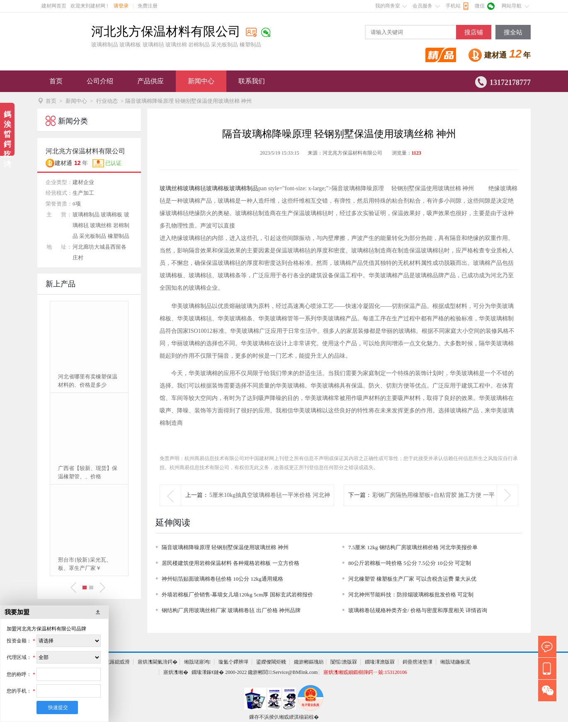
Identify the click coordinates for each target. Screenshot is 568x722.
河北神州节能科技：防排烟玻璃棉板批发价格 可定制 (410, 594)
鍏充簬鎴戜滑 (115, 662)
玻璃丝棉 (171, 188)
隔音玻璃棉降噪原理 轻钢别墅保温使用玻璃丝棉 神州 (225, 547)
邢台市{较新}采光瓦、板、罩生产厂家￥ (85, 564)
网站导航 (512, 6)
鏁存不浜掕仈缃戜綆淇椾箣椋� (284, 717)
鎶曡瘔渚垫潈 (417, 662)
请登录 (121, 6)
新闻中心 (201, 81)
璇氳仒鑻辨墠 (233, 662)
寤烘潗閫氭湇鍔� (157, 662)
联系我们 (251, 81)
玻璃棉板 (217, 188)
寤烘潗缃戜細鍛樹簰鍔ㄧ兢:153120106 (365, 672)
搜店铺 (473, 32)
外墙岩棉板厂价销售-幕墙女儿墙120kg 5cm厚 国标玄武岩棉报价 (237, 594)
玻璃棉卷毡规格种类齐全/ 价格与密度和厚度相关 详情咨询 (417, 610)
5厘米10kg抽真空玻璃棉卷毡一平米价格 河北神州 (269, 505)
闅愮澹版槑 (343, 662)
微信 (480, 6)
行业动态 (107, 101)
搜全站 (513, 32)
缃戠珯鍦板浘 (455, 662)
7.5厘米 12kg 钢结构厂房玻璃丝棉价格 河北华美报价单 (413, 547)
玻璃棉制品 (243, 188)
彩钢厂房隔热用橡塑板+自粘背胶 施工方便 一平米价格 (433, 505)
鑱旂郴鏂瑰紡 (309, 662)
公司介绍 (100, 81)
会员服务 (422, 6)
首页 (56, 81)
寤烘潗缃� (175, 672)
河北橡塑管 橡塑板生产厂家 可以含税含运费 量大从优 (412, 579)
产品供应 (150, 81)
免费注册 (148, 6)
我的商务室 (387, 6)
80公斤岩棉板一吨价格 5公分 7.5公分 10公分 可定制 (409, 563)
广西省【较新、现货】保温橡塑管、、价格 (87, 472)
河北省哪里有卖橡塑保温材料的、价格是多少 (87, 380)
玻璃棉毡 (194, 188)
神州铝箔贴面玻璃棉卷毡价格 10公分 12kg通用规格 (222, 579)
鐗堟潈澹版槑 (380, 662)
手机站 (453, 6)
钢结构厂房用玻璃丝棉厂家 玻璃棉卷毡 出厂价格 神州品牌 (231, 610)
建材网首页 (53, 6)
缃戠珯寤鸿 (197, 662)
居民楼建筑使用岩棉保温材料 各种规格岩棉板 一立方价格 (230, 563)
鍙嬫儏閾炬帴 (271, 662)
